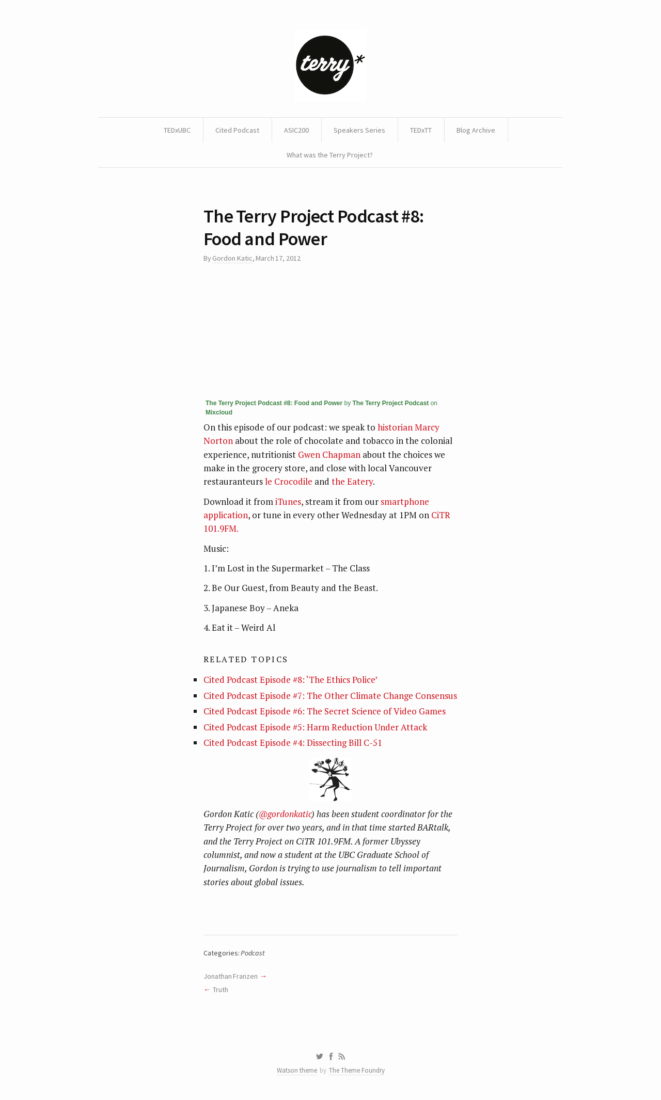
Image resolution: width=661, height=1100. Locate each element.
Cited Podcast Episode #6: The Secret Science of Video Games (324, 711)
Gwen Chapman (329, 454)
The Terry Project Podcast (391, 403)
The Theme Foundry (357, 1070)
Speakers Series (359, 130)
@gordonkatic (285, 814)
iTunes (288, 501)
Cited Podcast (237, 130)
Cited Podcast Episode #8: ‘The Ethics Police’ (290, 679)
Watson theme (297, 1070)
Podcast (253, 953)
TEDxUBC (177, 130)
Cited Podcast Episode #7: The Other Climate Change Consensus (330, 696)
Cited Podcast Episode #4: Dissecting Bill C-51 (292, 742)
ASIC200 (296, 130)
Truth (220, 989)
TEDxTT (421, 130)
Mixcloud (219, 412)
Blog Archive (476, 130)
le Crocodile (288, 481)
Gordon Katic (232, 258)
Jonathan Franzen (230, 976)
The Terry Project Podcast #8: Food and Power (274, 403)
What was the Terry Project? (330, 155)
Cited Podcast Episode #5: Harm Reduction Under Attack (315, 727)
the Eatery (352, 481)
